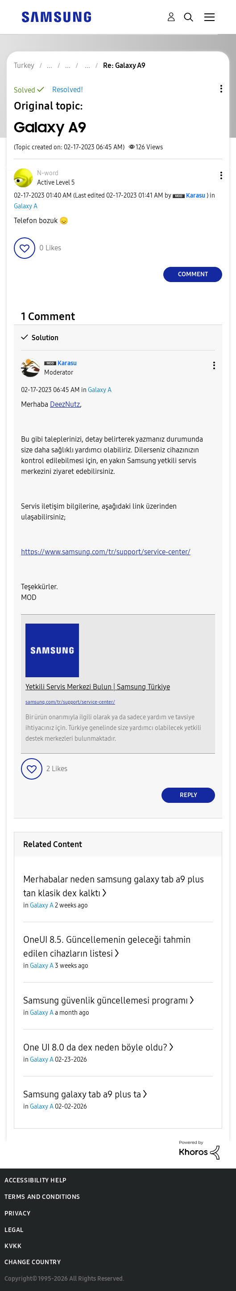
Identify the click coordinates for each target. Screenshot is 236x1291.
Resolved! (67, 89)
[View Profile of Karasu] (195, 195)
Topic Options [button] (206, 89)
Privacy (17, 1213)
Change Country (32, 1262)
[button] (206, 175)
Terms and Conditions (42, 1197)
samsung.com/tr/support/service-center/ (70, 702)
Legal (14, 1230)
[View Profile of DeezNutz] (65, 404)
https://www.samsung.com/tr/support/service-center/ (105, 552)
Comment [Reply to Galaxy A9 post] (193, 274)
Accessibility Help (35, 1180)
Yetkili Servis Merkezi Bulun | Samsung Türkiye (97, 687)
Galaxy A (25, 206)
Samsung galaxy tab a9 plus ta (82, 1094)
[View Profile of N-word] (47, 173)
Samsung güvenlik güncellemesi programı (105, 1000)
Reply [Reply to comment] (188, 795)
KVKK (12, 1246)
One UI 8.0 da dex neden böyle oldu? (95, 1047)
